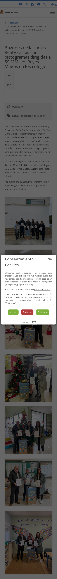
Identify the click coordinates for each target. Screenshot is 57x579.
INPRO (33, 322)
